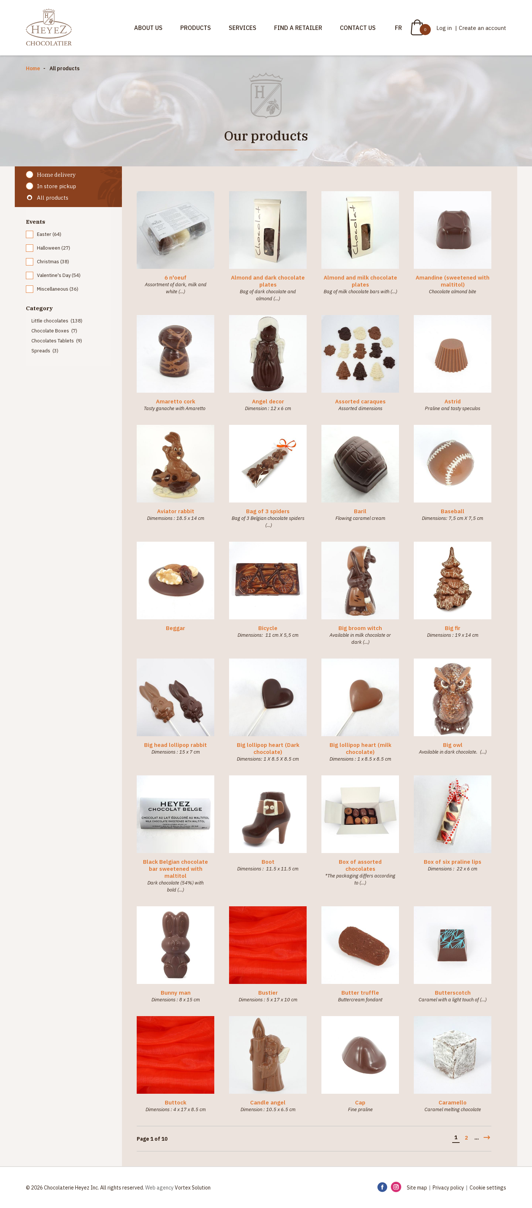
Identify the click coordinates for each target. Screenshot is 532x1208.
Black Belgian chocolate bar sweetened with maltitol (175, 868)
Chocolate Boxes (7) (54, 331)
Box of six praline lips (452, 861)
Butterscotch (453, 992)
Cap (360, 1102)
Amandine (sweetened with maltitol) (453, 281)
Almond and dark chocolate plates (268, 281)
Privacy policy (448, 1187)
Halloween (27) (53, 248)
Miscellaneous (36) (57, 289)
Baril (360, 511)
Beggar (175, 628)
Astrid (452, 401)
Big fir (452, 628)
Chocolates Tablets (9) (56, 341)
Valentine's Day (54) (59, 275)
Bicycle (267, 628)
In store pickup (56, 186)
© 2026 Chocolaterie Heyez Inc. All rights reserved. (85, 1187)
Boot (268, 861)
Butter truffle (360, 992)
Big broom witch (360, 628)
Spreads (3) (44, 351)
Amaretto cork (175, 401)
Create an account (482, 27)
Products (195, 27)
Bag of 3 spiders (268, 511)
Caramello (453, 1102)
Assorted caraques (360, 401)
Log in (444, 27)
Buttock (175, 1102)
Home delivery (56, 174)
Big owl (453, 744)
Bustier (268, 992)
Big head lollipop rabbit (175, 744)
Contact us (358, 27)
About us (148, 27)
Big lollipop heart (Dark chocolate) (268, 748)
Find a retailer (298, 27)
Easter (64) (49, 234)
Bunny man (176, 992)
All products (52, 197)
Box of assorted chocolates (360, 865)
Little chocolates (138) (56, 321)
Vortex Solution (193, 1187)
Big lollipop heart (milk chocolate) (360, 748)
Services (242, 27)
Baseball (452, 511)
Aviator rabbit (175, 511)
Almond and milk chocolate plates (360, 281)
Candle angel (268, 1102)
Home (33, 68)
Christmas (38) (53, 261)
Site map (417, 1187)
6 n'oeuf (175, 277)
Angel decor (268, 401)
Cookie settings (488, 1187)
